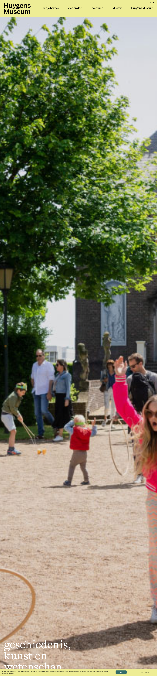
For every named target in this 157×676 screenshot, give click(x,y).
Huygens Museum (17, 9)
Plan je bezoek (50, 8)
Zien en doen (76, 8)
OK (121, 672)
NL (152, 2)
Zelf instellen (145, 672)
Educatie (117, 8)
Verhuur (97, 8)
